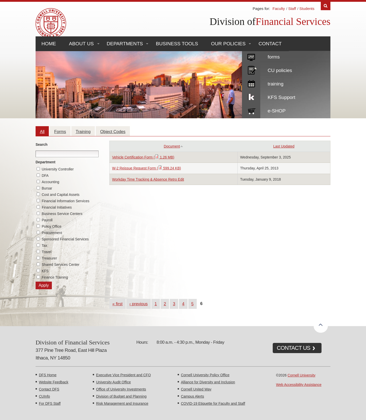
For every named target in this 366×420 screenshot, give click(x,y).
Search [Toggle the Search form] (325, 6)
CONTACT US (293, 348)
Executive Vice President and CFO (123, 375)
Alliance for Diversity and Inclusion (208, 382)
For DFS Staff (49, 403)
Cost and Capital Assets (61, 195)
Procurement (52, 233)
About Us (81, 43)
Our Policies (228, 43)
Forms (60, 131)
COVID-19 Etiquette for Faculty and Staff (213, 403)
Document (173, 146)
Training (83, 131)
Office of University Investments (121, 389)
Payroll (47, 220)
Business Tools (177, 43)
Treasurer (49, 258)
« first (117, 303)
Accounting (50, 182)
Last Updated (283, 146)
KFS (45, 271)
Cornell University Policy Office (205, 375)
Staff (292, 8)
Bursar (47, 188)
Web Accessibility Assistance (299, 385)
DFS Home (47, 375)
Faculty (278, 8)
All (42, 131)
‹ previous (138, 303)
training (275, 83)
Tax (44, 245)
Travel (46, 252)
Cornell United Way (196, 389)
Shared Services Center (61, 265)
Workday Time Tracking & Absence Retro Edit (148, 179)
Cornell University (301, 375)
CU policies (280, 70)
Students (306, 8)
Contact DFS (49, 389)
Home (48, 43)
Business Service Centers (62, 214)
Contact (270, 43)
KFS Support (281, 97)
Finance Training (55, 277)
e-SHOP (277, 110)
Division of (233, 21)
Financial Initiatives (57, 207)
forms (274, 57)
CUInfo (44, 396)
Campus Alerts (192, 396)
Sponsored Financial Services (65, 239)
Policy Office (52, 226)
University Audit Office (113, 382)
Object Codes (112, 131)
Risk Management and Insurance (122, 403)
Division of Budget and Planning (121, 396)
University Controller (58, 169)
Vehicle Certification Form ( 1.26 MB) (143, 157)
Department (45, 162)
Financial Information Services (65, 201)
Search (42, 144)
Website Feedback (53, 382)
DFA (45, 175)
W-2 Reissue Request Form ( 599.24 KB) (146, 168)
